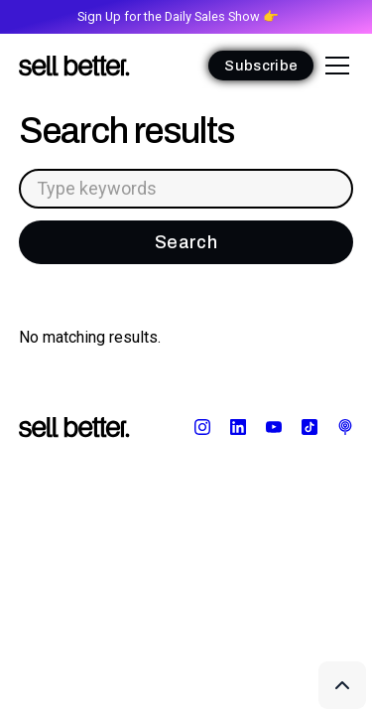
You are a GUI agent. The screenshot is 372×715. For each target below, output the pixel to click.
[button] (333, 65)
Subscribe (261, 65)
